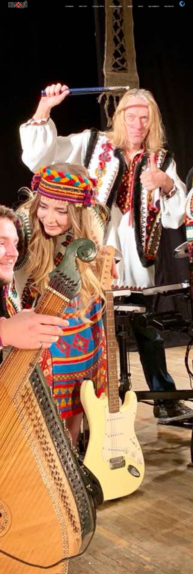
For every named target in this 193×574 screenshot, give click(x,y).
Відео (130, 6)
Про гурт (83, 6)
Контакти (169, 6)
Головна (69, 6)
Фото (140, 6)
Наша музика (115, 6)
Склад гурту (98, 6)
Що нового (153, 6)
